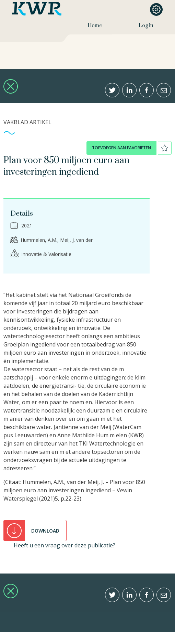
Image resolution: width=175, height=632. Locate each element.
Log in (146, 25)
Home (95, 25)
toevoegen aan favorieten (121, 148)
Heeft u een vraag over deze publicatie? (64, 545)
